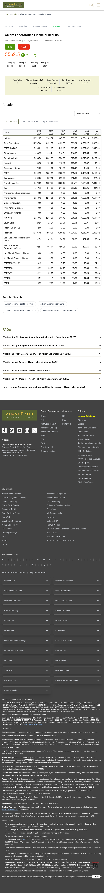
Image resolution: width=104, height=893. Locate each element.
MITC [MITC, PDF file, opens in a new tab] (4, 536)
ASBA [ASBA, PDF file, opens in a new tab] (4, 540)
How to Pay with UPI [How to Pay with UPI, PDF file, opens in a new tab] (56, 497)
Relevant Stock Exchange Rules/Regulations (66, 529)
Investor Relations (86, 416)
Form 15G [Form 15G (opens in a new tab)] (6, 517)
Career (81, 424)
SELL (23, 47)
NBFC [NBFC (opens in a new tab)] (43, 435)
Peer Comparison (73, 26)
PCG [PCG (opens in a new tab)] (64, 420)
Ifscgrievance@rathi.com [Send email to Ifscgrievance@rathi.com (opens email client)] (58, 722)
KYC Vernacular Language (89, 459)
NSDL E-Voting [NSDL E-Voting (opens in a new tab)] (53, 525)
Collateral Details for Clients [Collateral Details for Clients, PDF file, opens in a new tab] (59, 505)
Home (6, 14)
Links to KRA (52, 521)
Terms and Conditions (88, 428)
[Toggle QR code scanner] (95, 865)
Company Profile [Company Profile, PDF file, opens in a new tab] (9, 509)
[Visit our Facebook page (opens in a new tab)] (4, 430)
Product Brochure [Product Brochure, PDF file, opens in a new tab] (86, 435)
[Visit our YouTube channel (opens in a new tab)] (19, 430)
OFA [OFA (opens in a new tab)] (42, 439)
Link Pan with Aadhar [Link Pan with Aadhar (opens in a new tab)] (11, 521)
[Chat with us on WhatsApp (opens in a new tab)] (34, 430)
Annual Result (10, 121)
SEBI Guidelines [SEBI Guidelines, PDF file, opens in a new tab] (85, 451)
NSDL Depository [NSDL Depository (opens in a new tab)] (9, 525)
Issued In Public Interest (88, 470)
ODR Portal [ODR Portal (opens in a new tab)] (7, 529)
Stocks (14, 14)
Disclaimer (51, 509)
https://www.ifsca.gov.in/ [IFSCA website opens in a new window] (32, 724)
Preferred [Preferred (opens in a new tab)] (66, 424)
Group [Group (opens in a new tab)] (43, 416)
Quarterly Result (50, 121)
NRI (63, 416)
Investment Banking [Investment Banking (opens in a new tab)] (49, 431)
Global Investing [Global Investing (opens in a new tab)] (48, 451)
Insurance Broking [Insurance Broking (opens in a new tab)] (49, 428)
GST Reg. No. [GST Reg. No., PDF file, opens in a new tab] (84, 463)
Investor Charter (85, 455)
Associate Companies (56, 494)
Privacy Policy (84, 439)
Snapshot (9, 26)
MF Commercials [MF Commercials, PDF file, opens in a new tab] (54, 513)
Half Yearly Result (30, 121)
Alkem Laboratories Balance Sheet (20, 310)
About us (82, 420)
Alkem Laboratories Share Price (19, 304)
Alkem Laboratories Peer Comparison (59, 310)
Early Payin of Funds (11, 513)
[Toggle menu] (98, 5)
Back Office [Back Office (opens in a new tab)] (52, 532)
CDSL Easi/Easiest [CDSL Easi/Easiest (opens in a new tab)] (86, 482)
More (4, 544)
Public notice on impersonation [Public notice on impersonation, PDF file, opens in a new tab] (60, 540)
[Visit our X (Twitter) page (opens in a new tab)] (12, 430)
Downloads (83, 431)
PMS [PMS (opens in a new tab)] (43, 443)
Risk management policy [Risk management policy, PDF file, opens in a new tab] (89, 447)
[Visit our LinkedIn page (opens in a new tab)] (27, 430)
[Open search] (91, 5)
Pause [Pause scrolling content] (96, 877)
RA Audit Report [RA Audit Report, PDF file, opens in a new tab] (85, 474)
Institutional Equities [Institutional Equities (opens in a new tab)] (49, 424)
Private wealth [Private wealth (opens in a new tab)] (47, 447)
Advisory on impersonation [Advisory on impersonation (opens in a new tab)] (90, 443)
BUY (10, 47)
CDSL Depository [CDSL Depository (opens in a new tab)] (9, 501)
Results (56, 26)
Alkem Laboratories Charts (52, 304)
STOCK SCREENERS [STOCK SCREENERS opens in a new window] (10, 810)
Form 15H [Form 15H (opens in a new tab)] (51, 517)
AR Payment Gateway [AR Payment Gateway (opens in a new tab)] (11, 494)
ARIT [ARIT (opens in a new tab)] (43, 420)
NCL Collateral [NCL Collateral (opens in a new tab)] (84, 478)
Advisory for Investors (88, 466)
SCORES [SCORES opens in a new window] (26, 839)
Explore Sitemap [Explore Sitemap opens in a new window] (38, 572)
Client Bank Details (10, 505)
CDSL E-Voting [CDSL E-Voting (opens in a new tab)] (53, 501)
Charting (23, 26)
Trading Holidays (9, 532)
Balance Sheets (40, 26)
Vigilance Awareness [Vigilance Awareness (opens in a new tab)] (56, 536)
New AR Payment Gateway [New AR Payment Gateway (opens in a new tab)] (14, 497)
